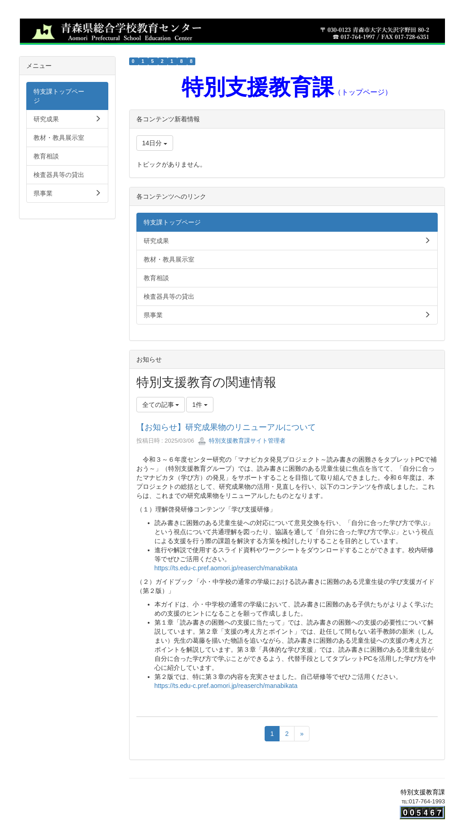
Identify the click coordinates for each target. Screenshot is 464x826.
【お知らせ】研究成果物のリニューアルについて (226, 427)
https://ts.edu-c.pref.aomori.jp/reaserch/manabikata (226, 568)
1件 (200, 404)
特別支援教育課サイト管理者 (242, 440)
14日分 (154, 143)
